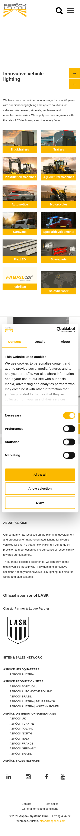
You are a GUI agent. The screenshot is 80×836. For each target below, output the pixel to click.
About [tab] (65, 341)
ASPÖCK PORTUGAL (23, 690)
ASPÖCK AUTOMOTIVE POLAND (31, 695)
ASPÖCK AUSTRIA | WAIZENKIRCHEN (34, 710)
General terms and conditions (40, 812)
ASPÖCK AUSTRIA (22, 678)
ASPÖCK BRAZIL (21, 700)
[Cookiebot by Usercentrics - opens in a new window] (57, 329)
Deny (40, 502)
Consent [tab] (14, 341)
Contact (26, 807)
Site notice (51, 807)
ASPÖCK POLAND (21, 732)
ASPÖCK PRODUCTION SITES (23, 685)
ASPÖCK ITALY (19, 742)
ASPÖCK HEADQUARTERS (21, 673)
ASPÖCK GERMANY (23, 752)
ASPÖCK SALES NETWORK (21, 764)
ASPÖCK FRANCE (21, 747)
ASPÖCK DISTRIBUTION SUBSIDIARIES (29, 717)
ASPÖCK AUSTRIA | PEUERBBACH (32, 705)
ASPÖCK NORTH (21, 737)
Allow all (40, 474)
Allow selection (40, 488)
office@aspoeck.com (52, 825)
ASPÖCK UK (18, 722)
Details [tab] (40, 341)
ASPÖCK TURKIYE (22, 727)
